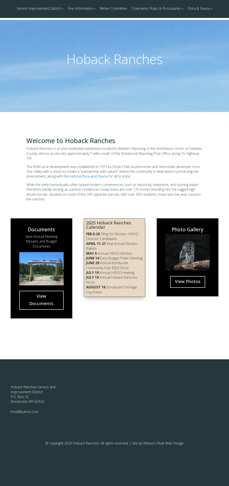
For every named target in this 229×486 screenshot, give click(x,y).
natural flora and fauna (88, 194)
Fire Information (80, 28)
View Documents (41, 317)
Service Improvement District (39, 28)
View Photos (187, 299)
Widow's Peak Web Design (163, 461)
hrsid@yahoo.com (25, 429)
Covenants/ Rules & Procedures (156, 28)
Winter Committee (113, 28)
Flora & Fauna (199, 28)
